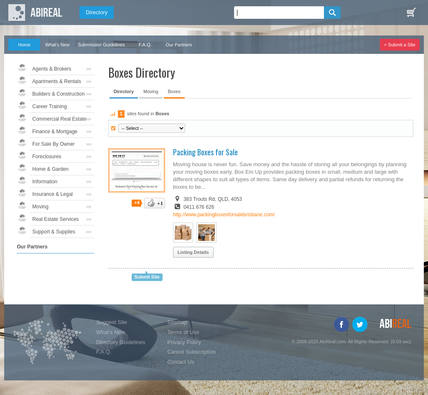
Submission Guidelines (101, 44)
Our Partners (179, 44)
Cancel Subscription (191, 352)
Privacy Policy (184, 342)
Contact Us (180, 362)
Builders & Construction (58, 94)
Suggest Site (111, 322)
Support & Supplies (53, 232)
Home (24, 44)
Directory (96, 12)
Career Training (49, 106)
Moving (40, 207)
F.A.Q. (145, 44)
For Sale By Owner (53, 144)
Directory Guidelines (120, 342)
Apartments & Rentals (56, 81)
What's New (57, 44)
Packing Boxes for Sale (205, 152)
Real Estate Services (55, 219)
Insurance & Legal (52, 194)
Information (44, 182)
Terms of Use (183, 332)
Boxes (174, 91)
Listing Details (193, 252)
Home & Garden (50, 169)
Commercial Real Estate (59, 119)
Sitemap (177, 322)
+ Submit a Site (399, 44)
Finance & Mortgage (54, 131)
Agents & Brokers (51, 69)
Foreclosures (46, 157)
